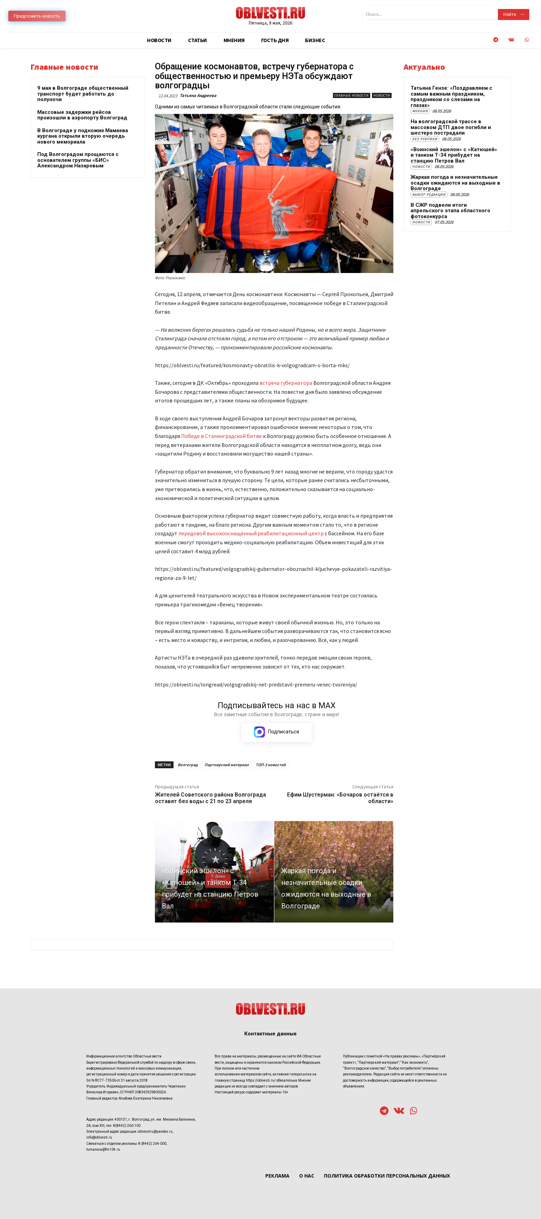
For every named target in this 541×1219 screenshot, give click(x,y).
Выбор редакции (429, 194)
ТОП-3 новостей (271, 764)
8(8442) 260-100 (126, 1126)
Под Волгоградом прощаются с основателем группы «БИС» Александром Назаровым (78, 160)
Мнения (420, 111)
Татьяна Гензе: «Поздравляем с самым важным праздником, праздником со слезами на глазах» (451, 96)
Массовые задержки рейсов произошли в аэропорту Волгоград (82, 115)
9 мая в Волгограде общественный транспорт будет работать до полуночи (82, 94)
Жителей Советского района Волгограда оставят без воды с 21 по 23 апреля (210, 797)
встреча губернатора (285, 382)
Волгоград (188, 764)
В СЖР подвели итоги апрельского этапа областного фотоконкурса (450, 211)
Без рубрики (424, 139)
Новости (382, 95)
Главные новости (351, 95)
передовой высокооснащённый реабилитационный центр (251, 533)
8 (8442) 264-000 (152, 1143)
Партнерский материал (227, 764)
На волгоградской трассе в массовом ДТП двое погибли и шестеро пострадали (451, 127)
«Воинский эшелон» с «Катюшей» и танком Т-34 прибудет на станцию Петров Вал (454, 155)
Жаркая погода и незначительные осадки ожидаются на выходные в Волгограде (455, 183)
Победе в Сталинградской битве (222, 435)
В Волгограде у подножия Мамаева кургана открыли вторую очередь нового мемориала (82, 136)
